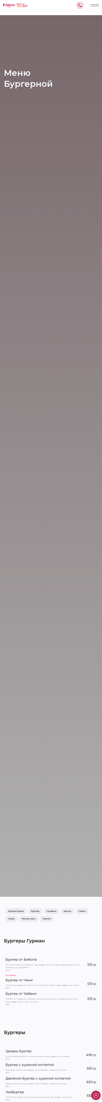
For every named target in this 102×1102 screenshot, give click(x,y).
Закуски (67, 911)
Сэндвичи (51, 911)
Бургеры (35, 911)
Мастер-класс (28, 919)
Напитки (47, 919)
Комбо (11, 919)
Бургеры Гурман (16, 911)
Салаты (81, 911)
